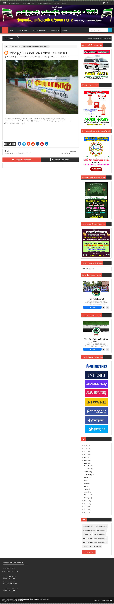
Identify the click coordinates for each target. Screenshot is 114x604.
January (86, 498)
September (87, 475)
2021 (86, 446)
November (87, 469)
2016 (86, 460)
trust (84, 546)
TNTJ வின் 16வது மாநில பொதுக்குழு (94, 542)
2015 (86, 463)
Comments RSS (107, 600)
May (85, 486)
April (85, 489)
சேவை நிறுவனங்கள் (28, 3)
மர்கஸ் (64, 3)
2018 (86, 454)
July (85, 480)
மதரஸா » (65, 30)
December (87, 466)
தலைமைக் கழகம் (14, 3)
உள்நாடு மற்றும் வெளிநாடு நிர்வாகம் (48, 3)
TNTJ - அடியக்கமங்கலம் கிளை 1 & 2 (25, 599)
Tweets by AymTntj (87, 268)
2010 (86, 512)
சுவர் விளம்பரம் (16, 46)
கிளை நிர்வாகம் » (23, 30)
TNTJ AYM (19, 601)
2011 (86, 509)
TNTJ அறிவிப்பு (98, 534)
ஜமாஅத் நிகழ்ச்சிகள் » (40, 30)
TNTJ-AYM (10, 57)
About (12, 30)
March (86, 492)
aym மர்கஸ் (100, 530)
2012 (86, 506)
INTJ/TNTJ (86, 534)
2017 (86, 457)
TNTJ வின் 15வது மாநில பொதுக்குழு (94, 538)
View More (88, 552)
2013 (86, 504)
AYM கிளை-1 (55, 57)
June (85, 483)
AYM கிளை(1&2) (87, 530)
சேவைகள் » (55, 30)
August (86, 477)
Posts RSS (96, 600)
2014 (86, 501)
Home (4, 3)
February (87, 495)
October (86, 472)
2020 (86, 448)
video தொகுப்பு (94, 546)
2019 (86, 451)
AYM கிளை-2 (100, 526)
